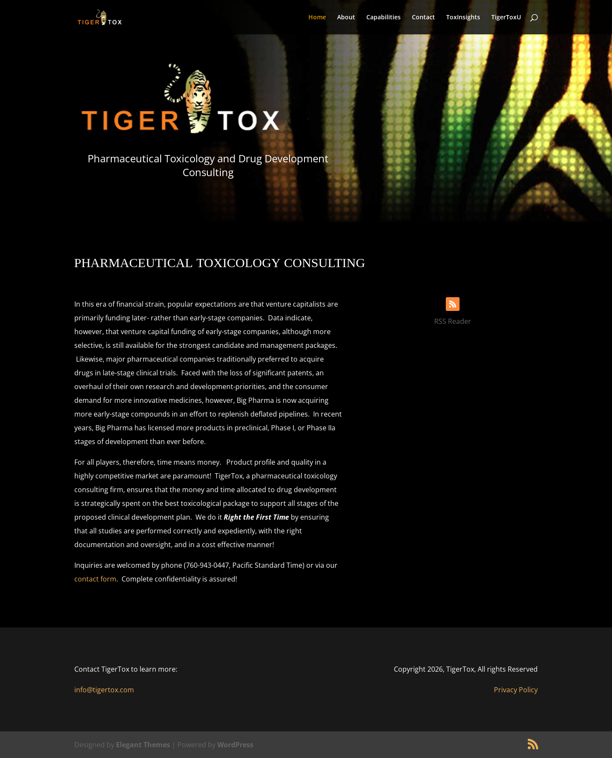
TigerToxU (506, 17)
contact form (95, 579)
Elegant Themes (143, 744)
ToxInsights (463, 17)
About (346, 17)
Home (317, 17)
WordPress (235, 744)
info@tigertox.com (104, 689)
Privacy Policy (516, 689)
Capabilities (383, 17)
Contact (423, 17)
